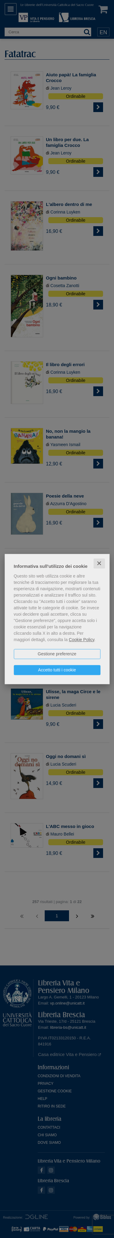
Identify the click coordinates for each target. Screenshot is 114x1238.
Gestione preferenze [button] (57, 653)
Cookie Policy (81, 639)
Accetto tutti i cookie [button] (57, 669)
